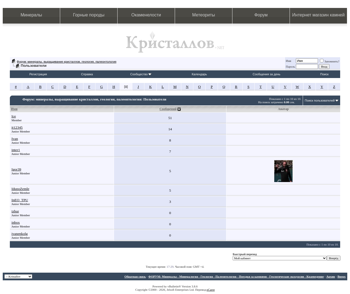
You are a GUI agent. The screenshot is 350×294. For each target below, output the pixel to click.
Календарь (199, 74)
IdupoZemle (20, 189)
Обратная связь (135, 276)
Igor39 (16, 169)
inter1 (15, 150)
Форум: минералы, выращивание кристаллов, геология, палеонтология (66, 61)
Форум (261, 15)
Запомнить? (329, 61)
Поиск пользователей (320, 100)
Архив (330, 276)
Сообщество (140, 74)
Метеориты (203, 15)
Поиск (324, 74)
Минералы (31, 15)
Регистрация (38, 74)
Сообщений (168, 109)
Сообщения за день (266, 74)
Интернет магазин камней (318, 15)
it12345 (17, 127)
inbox (15, 222)
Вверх (341, 276)
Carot (211, 289)
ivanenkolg (19, 234)
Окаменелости (146, 15)
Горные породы (88, 15)
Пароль (290, 66)
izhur (15, 211)
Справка (87, 74)
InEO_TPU (19, 200)
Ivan (14, 139)
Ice (13, 116)
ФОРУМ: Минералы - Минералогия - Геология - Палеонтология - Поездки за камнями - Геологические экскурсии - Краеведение (236, 276)
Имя (288, 60)
